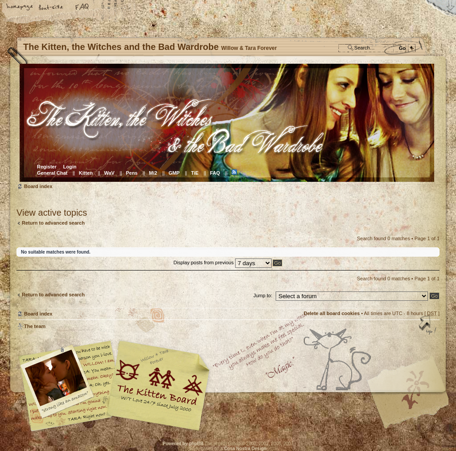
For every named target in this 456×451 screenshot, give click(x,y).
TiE (195, 173)
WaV (109, 173)
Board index (227, 123)
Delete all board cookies (332, 313)
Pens (132, 173)
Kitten (86, 173)
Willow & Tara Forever (159, 382)
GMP (173, 173)
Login (70, 166)
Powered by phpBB (183, 443)
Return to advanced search (53, 223)
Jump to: (262, 295)
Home (20, 8)
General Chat (52, 173)
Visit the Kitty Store (412, 405)
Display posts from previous (223, 262)
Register (47, 166)
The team (34, 326)
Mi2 (153, 173)
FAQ (82, 8)
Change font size (51, 8)
